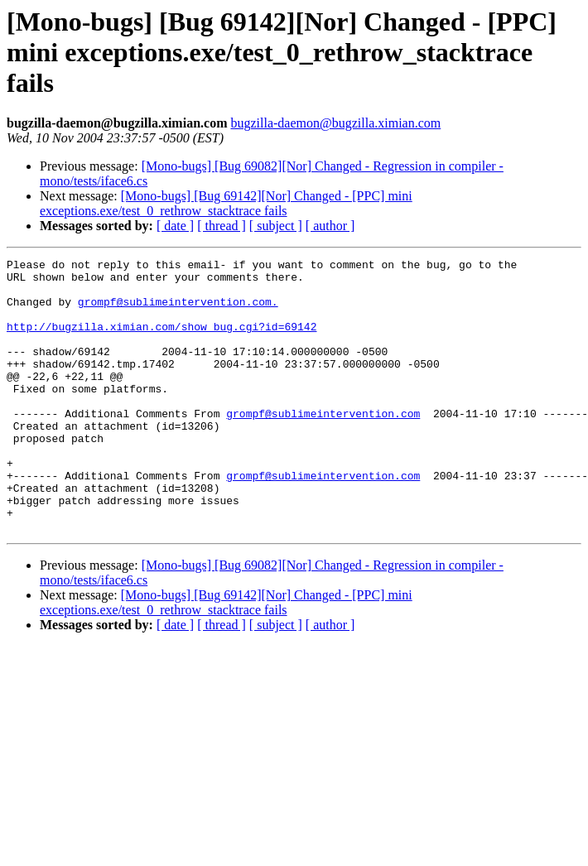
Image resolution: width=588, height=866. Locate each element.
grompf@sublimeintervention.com (323, 445)
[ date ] (175, 226)
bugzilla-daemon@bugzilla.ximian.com (335, 123)
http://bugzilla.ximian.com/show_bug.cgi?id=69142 (161, 341)
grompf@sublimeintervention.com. (178, 311)
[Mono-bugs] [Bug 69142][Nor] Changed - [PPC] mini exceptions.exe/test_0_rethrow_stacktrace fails (226, 203)
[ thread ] (221, 226)
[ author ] (330, 226)
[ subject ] (275, 226)
